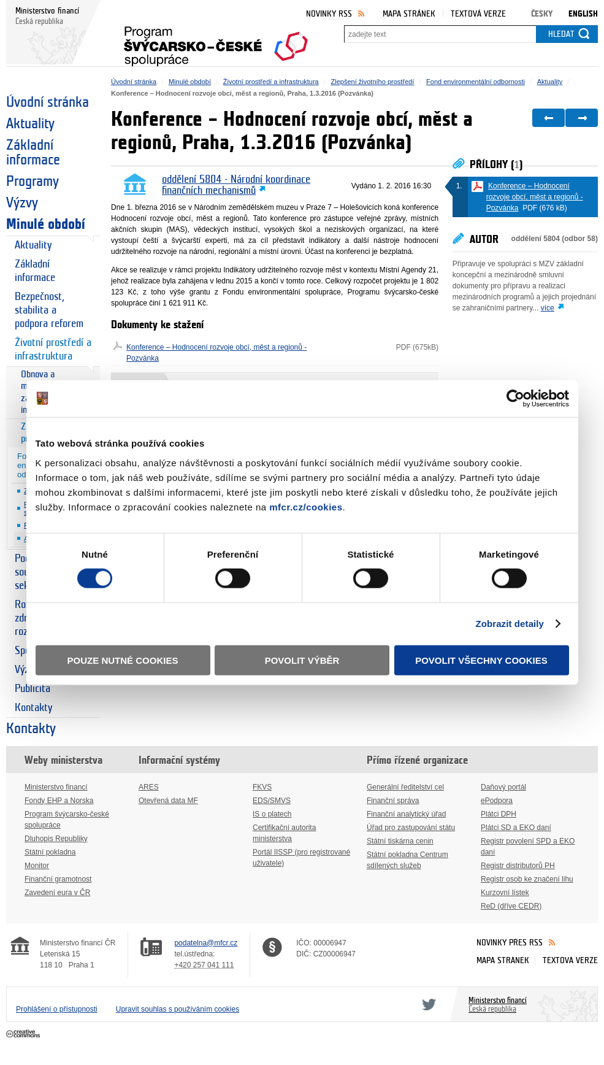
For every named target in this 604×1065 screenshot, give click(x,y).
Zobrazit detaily (509, 623)
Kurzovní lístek (505, 892)
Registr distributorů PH (518, 865)
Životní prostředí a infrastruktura (53, 349)
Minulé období (45, 224)
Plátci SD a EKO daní (516, 827)
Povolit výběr (302, 660)
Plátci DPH (498, 814)
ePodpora (497, 800)
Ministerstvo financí (56, 787)
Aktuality (30, 124)
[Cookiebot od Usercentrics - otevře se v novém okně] (515, 399)
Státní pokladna (50, 852)
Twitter (427, 1004)
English (583, 14)
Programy (32, 181)
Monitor (37, 865)
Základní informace (33, 153)
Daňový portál (503, 787)
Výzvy (22, 203)
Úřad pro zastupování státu (411, 827)
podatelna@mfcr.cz (205, 943)
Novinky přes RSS (509, 943)
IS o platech (272, 814)
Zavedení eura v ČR (57, 892)
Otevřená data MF (168, 800)
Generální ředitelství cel (405, 787)
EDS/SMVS (272, 800)
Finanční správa (393, 800)
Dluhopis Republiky (56, 838)
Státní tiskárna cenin (400, 841)
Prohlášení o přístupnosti (56, 1009)
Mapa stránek (409, 14)
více (547, 308)
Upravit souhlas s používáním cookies (177, 1009)
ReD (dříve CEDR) (511, 906)
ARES (149, 787)
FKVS (262, 787)
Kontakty (33, 707)
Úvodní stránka (47, 102)
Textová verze (478, 14)
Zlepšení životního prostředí (373, 81)
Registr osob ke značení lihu (527, 879)
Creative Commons (24, 1034)
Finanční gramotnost (58, 879)
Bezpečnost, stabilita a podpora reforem (49, 310)
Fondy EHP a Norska (59, 800)
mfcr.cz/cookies (305, 506)
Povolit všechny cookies (481, 660)
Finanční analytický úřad (406, 814)
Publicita (32, 688)
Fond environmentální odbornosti (475, 81)
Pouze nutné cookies (122, 660)
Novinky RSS (329, 14)
